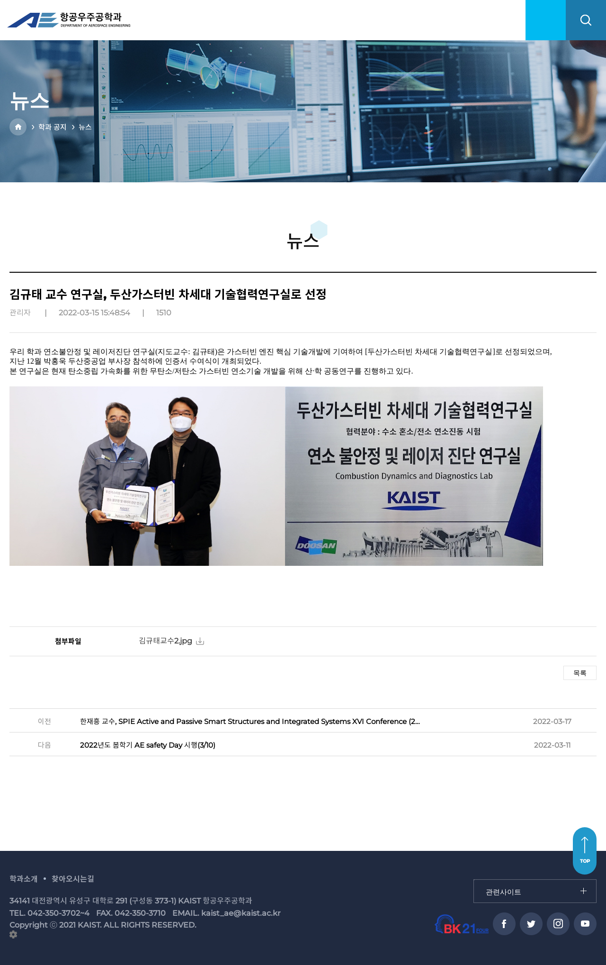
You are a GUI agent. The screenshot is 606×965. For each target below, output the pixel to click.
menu (546, 20)
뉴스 (85, 127)
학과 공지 (52, 127)
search (586, 20)
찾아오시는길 (73, 879)
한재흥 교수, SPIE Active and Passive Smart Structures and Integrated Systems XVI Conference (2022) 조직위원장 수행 (251, 721)
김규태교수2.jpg (165, 640)
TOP (585, 861)
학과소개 (23, 879)
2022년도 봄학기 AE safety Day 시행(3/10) (147, 745)
